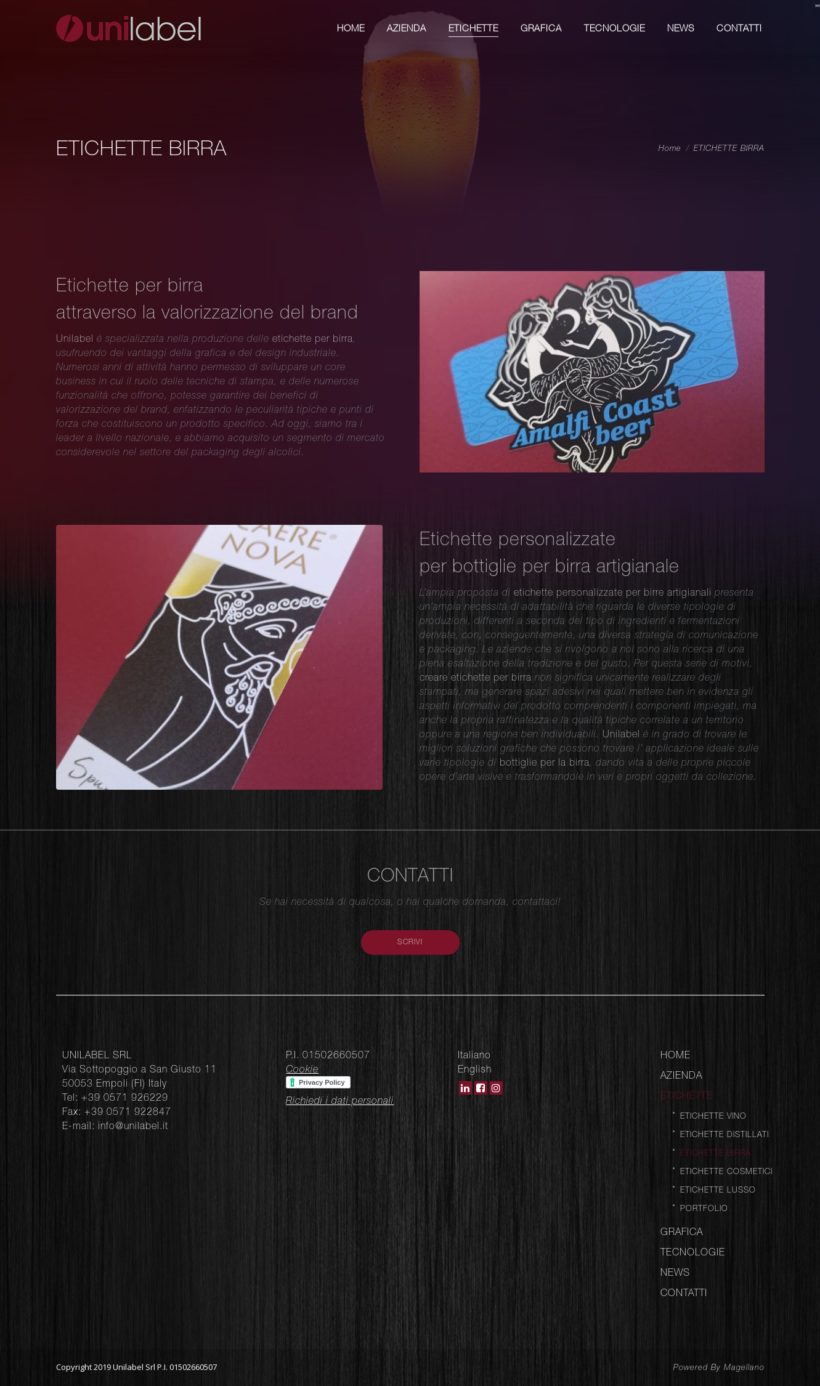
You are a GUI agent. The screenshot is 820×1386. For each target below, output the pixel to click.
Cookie (302, 1068)
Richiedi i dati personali (340, 1100)
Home (670, 148)
